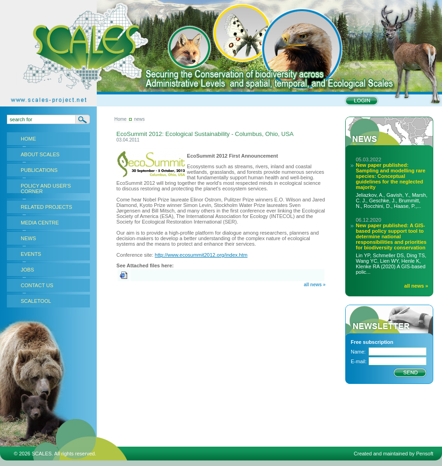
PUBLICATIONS (39, 170)
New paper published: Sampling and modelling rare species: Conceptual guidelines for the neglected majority (390, 176)
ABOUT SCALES (40, 154)
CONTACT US (37, 285)
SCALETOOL (36, 301)
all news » (314, 284)
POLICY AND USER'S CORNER (46, 188)
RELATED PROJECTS (46, 207)
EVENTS (31, 254)
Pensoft (424, 453)
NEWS (28, 238)
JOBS (27, 269)
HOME (28, 139)
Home (120, 119)
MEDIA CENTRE (40, 222)
